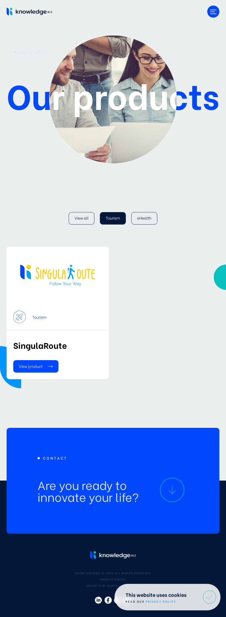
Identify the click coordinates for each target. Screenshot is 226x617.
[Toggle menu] (213, 12)
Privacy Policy (113, 579)
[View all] (81, 218)
